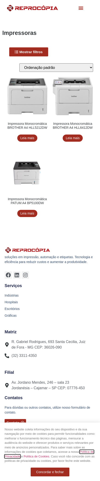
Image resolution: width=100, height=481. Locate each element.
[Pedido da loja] (56, 67)
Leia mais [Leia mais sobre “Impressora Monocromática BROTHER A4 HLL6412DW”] (73, 138)
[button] (81, 8)
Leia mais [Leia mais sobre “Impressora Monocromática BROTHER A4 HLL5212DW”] (27, 138)
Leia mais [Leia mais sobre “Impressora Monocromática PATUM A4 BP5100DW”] (27, 213)
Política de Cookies (36, 456)
